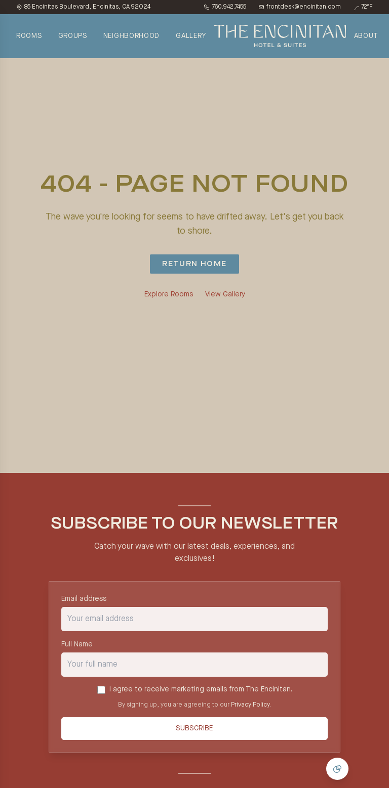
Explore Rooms (168, 294)
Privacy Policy (250, 705)
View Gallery (225, 294)
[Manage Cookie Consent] (337, 769)
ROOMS (29, 35)
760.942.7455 (225, 7)
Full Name (77, 644)
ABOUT (366, 35)
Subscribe (194, 728)
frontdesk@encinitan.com (299, 7)
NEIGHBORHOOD (131, 35)
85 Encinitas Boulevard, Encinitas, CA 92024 (83, 7)
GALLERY (191, 35)
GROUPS (72, 35)
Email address (83, 598)
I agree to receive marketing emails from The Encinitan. (200, 689)
